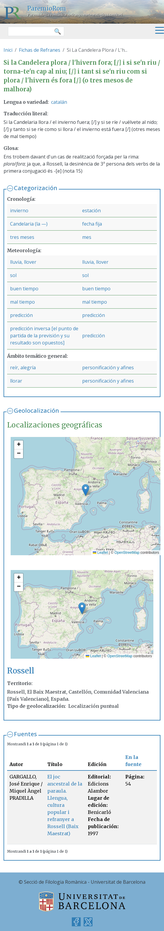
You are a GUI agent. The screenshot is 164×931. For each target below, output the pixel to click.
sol (13, 275)
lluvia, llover (23, 262)
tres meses (22, 237)
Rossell (20, 671)
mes (86, 237)
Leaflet (100, 552)
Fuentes (25, 734)
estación (91, 210)
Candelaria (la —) (29, 224)
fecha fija (92, 224)
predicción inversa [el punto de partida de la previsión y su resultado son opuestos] (44, 335)
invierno (19, 210)
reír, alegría (23, 367)
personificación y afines (108, 367)
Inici (8, 50)
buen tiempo (24, 288)
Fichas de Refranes (39, 50)
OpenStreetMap (126, 552)
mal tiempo (22, 302)
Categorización (35, 188)
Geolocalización (36, 411)
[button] (85, 490)
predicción (21, 315)
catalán (59, 102)
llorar (16, 381)
